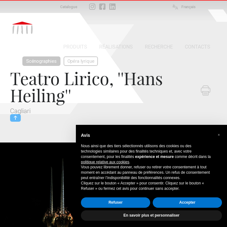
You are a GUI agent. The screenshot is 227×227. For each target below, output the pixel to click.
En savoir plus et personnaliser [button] (151, 215)
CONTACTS (197, 47)
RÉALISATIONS (116, 47)
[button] (219, 135)
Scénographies (41, 61)
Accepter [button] (187, 202)
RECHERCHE (159, 47)
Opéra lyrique (80, 61)
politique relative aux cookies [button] (105, 162)
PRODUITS (75, 47)
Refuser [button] (116, 202)
